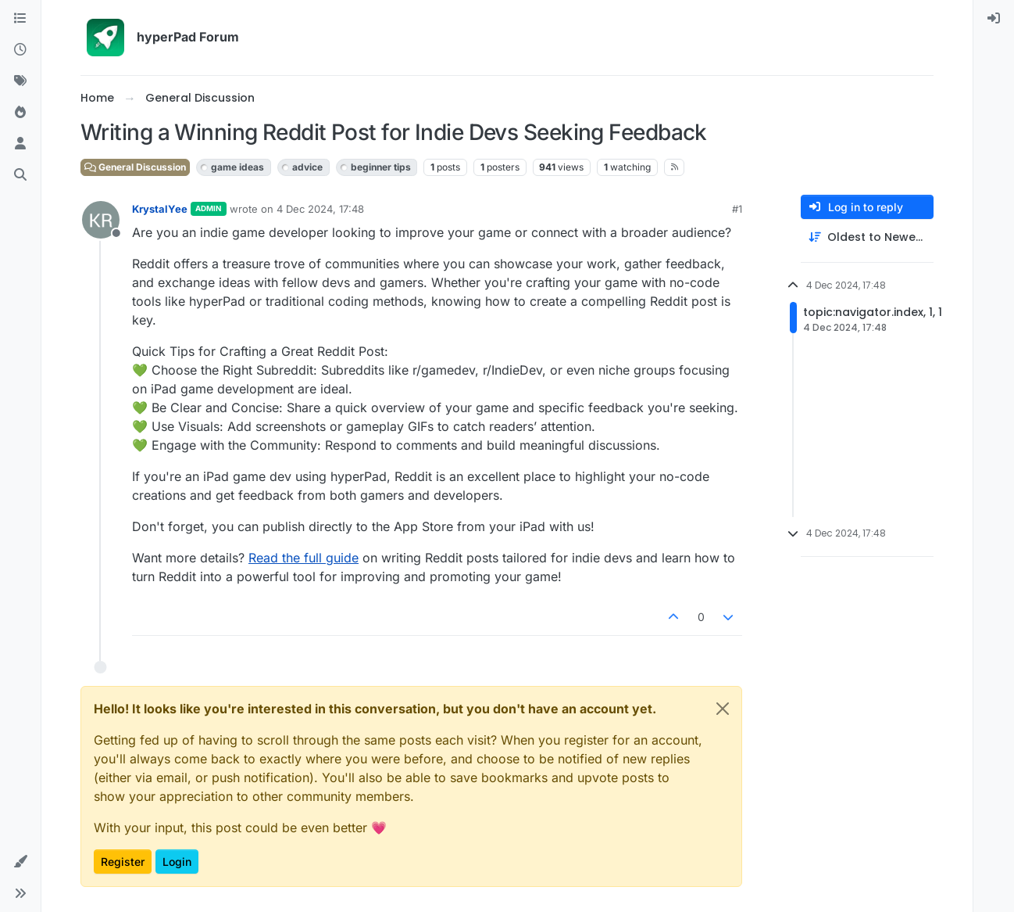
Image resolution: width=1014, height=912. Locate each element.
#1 (737, 209)
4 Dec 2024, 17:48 (320, 209)
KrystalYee (159, 209)
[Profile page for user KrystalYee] (101, 220)
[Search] (20, 175)
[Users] (20, 143)
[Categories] (20, 18)
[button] (20, 861)
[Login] (994, 18)
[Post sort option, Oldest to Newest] (867, 237)
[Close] (722, 709)
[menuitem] (994, 18)
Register (123, 861)
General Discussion (135, 167)
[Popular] (20, 112)
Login (176, 861)
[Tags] (20, 81)
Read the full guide (303, 558)
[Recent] (20, 50)
